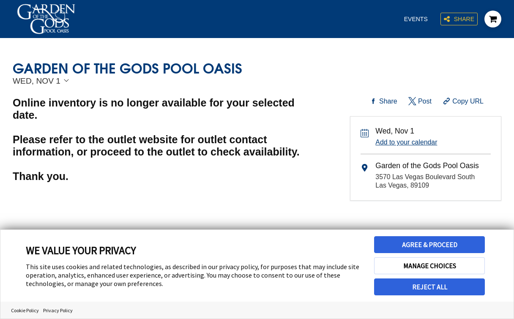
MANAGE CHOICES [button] (429, 266)
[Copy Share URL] (462, 101)
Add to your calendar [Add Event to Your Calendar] (406, 142)
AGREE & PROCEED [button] (429, 244)
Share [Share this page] (459, 19)
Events (416, 19)
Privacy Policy (58, 310)
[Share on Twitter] (419, 101)
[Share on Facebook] (382, 101)
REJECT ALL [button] (429, 287)
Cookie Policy (25, 310)
